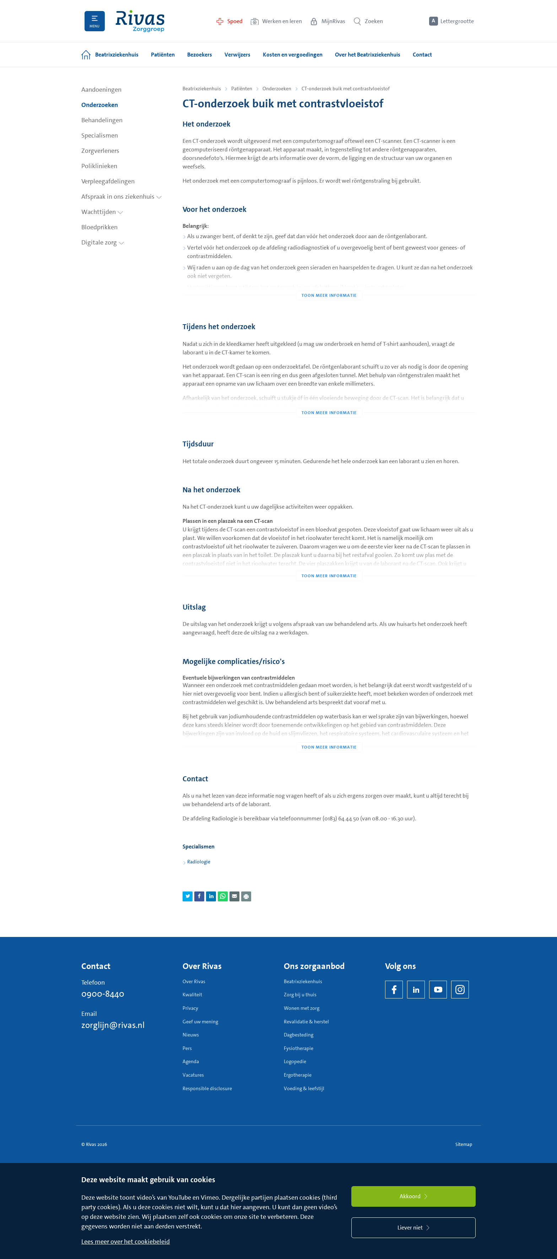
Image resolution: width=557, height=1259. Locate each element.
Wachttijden (102, 212)
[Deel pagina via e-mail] (234, 896)
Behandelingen (102, 120)
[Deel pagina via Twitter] (188, 896)
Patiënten (241, 88)
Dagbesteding (298, 1035)
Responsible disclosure (207, 1088)
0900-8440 (102, 994)
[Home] (140, 21)
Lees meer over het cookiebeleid (125, 1241)
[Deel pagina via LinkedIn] (211, 896)
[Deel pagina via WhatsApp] (223, 896)
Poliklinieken (99, 166)
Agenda (191, 1061)
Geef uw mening (200, 1021)
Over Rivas (194, 981)
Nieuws (191, 1035)
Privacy (190, 1008)
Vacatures (193, 1075)
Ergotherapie (298, 1075)
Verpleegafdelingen (108, 181)
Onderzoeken (99, 105)
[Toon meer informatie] (329, 281)
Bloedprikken (99, 227)
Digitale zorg (102, 242)
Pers (187, 1048)
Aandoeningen (101, 89)
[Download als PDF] (246, 896)
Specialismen (99, 135)
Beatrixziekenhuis (202, 88)
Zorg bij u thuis (300, 994)
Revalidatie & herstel (306, 1021)
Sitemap (463, 1144)
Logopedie (295, 1061)
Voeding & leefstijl (304, 1088)
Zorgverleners (100, 150)
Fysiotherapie (298, 1048)
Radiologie (198, 861)
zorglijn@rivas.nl (113, 1025)
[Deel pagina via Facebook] (199, 896)
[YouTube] (438, 989)
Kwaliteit (192, 994)
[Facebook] (394, 989)
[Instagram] (460, 989)
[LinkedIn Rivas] (416, 989)
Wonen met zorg (301, 1008)
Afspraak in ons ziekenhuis (121, 196)
